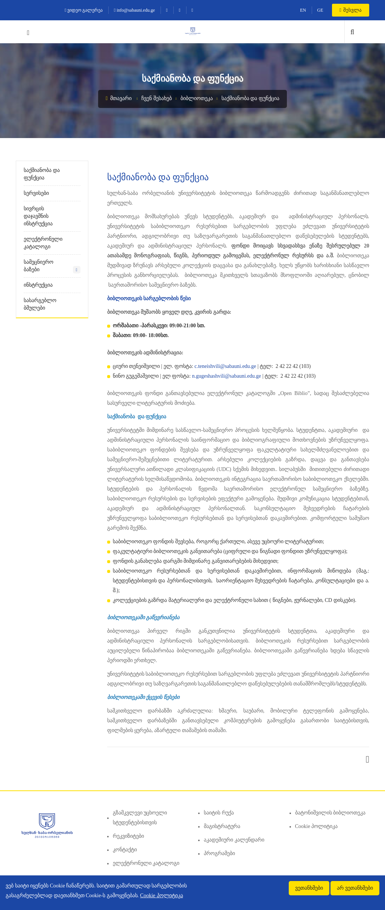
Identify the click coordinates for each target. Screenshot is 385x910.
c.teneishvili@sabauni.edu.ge (225, 366)
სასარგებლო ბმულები (40, 304)
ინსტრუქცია (38, 285)
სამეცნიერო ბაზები (38, 265)
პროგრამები (219, 853)
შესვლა (351, 10)
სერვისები (36, 193)
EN (303, 10)
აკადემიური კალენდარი (234, 840)
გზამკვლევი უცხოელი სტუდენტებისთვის (140, 817)
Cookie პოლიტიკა (316, 826)
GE (320, 10)
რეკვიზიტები (128, 836)
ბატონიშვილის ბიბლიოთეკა (330, 813)
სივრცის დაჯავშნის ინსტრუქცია (38, 216)
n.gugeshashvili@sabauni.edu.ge (226, 376)
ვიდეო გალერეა (84, 10)
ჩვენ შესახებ (156, 98)
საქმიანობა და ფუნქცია (250, 98)
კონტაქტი (125, 849)
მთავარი (119, 98)
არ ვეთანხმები (355, 888)
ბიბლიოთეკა (196, 98)
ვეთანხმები (309, 888)
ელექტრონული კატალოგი (43, 242)
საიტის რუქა (219, 813)
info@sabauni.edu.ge (134, 10)
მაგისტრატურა (222, 826)
